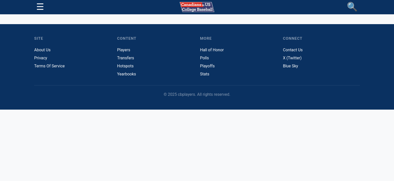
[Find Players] (352, 7)
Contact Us (293, 50)
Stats (204, 74)
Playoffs (207, 66)
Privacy (40, 58)
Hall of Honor (212, 50)
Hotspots (125, 66)
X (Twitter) (292, 58)
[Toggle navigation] (40, 7)
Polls (204, 58)
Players (123, 50)
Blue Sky (290, 66)
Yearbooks (126, 74)
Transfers (125, 58)
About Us (42, 50)
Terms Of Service (49, 66)
